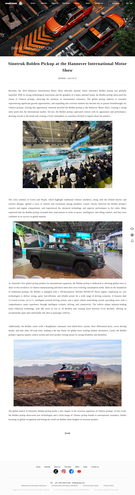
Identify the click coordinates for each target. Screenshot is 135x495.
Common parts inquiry (90, 486)
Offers (76, 3)
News (88, 3)
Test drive (66, 3)
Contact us (99, 3)
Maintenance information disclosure (33, 486)
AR (131, 3)
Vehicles (44, 3)
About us (54, 3)
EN (127, 3)
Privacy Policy (109, 486)
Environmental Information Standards (65, 486)
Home (33, 3)
